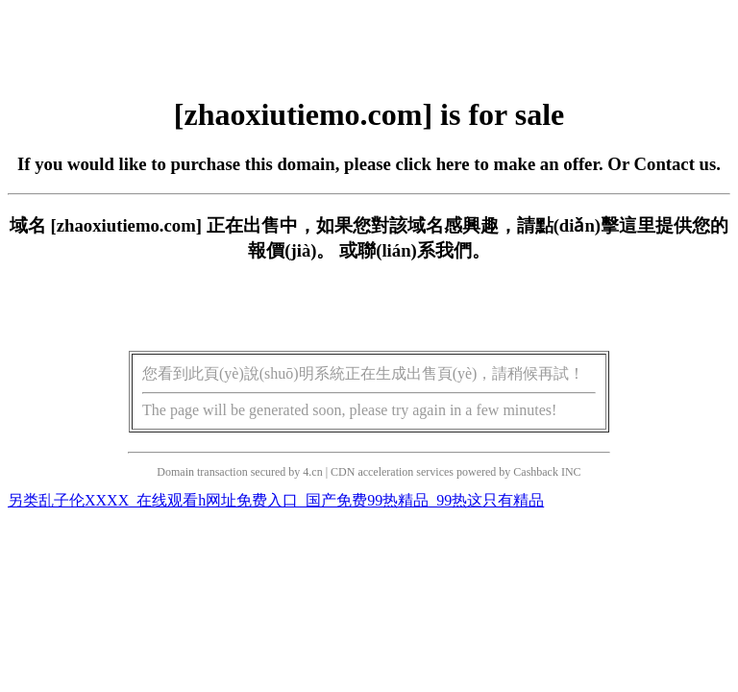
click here (433, 164)
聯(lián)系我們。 (423, 250)
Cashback (535, 472)
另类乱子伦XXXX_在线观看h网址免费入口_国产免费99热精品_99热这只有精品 (276, 500)
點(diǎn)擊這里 (595, 225)
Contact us (675, 164)
